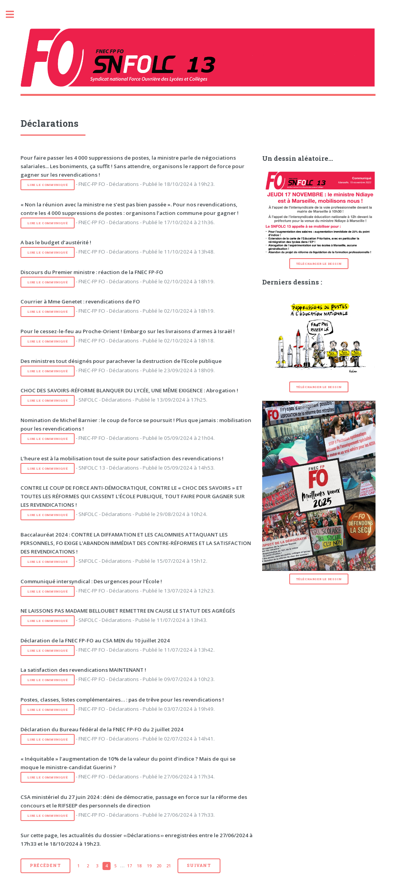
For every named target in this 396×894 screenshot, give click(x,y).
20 (159, 865)
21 (168, 865)
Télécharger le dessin (319, 264)
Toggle (14, 14)
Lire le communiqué (47, 185)
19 (149, 865)
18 (139, 865)
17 (129, 865)
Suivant (199, 865)
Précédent (45, 865)
